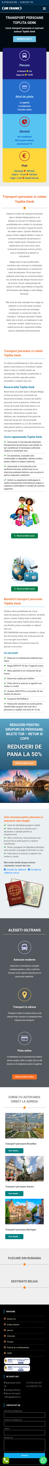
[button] (43, 1460)
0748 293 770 (26, 2)
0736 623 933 (9, 2)
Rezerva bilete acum (24, 536)
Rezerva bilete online (24, 1077)
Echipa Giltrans (11, 1324)
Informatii (9, 1336)
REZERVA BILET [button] (24, 39)
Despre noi (10, 1319)
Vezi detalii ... (14, 1151)
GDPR (8, 1353)
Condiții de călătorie (15, 869)
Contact (8, 1342)
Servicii (8, 1330)
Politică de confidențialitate (16, 1347)
